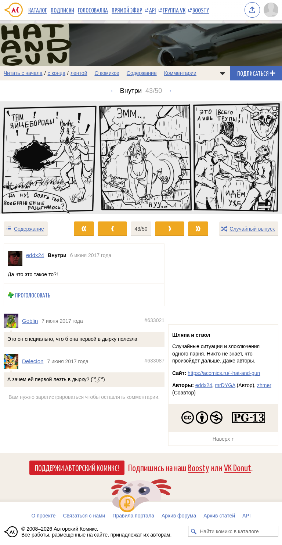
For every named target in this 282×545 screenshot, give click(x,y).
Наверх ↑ (223, 439)
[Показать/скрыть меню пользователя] (271, 10)
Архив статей (219, 516)
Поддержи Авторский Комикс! (77, 467)
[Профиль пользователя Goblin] (13, 321)
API (152, 10)
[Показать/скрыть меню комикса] (222, 73)
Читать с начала (23, 73)
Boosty (200, 10)
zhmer (264, 385)
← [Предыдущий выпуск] (113, 90)
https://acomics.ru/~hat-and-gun (224, 373)
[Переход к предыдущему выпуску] (35, 157)
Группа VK (174, 10)
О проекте (43, 516)
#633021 (154, 320)
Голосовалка (93, 10)
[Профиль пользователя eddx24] (15, 258)
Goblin (30, 321)
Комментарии (180, 73)
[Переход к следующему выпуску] (141, 157)
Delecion (32, 361)
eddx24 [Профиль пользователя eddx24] (35, 255)
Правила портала (133, 516)
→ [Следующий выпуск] (169, 90)
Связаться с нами (84, 516)
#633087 (154, 361)
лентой (78, 73)
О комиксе (106, 73)
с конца (57, 73)
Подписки (62, 10)
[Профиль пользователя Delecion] (13, 361)
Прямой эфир (127, 10)
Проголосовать (32, 295)
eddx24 (203, 385)
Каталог (37, 10)
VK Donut (237, 467)
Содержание (142, 73)
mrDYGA (225, 385)
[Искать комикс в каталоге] (193, 531)
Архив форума (179, 516)
